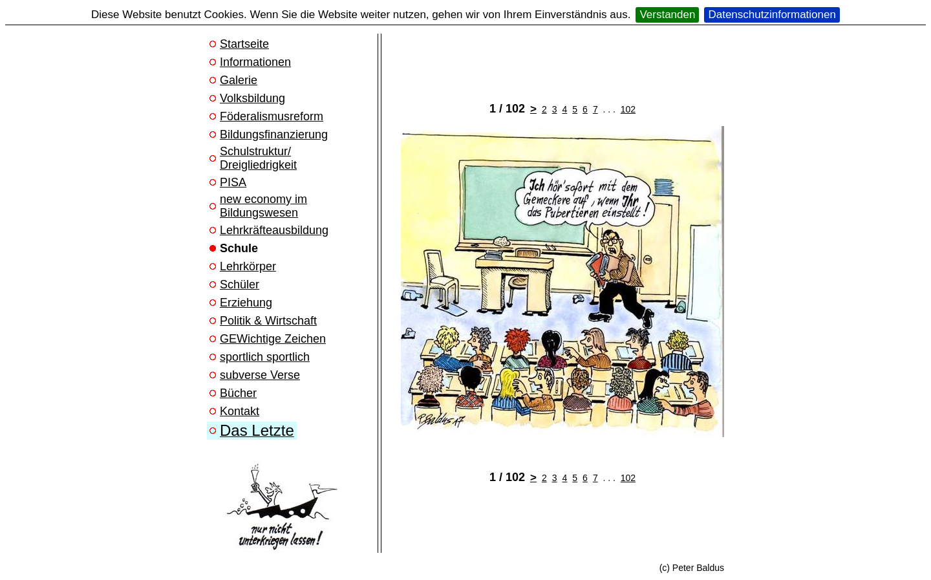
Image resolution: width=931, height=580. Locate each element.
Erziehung (246, 302)
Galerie (238, 80)
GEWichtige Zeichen (273, 338)
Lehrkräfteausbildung (274, 230)
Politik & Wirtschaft (268, 320)
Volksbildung (252, 98)
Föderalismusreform (271, 116)
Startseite (244, 44)
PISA (233, 182)
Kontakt (239, 411)
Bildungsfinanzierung (274, 134)
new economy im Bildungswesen (263, 206)
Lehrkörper (248, 266)
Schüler (239, 284)
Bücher (238, 393)
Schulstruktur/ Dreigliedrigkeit (258, 158)
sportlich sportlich (265, 356)
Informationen (255, 62)
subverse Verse (260, 375)
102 (628, 109)
